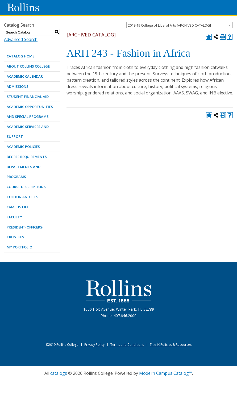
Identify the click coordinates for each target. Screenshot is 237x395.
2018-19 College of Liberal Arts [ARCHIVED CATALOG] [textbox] (169, 25)
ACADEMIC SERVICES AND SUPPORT (28, 131)
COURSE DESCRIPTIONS (26, 186)
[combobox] (179, 25)
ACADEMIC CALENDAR (25, 76)
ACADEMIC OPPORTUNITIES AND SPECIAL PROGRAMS (30, 111)
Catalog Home (20, 56)
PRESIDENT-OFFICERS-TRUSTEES (25, 232)
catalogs (58, 373)
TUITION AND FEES (22, 196)
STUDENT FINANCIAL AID (28, 96)
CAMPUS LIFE (18, 207)
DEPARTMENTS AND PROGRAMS (23, 171)
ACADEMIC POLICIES (23, 146)
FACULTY (14, 217)
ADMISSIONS (17, 86)
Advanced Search (21, 39)
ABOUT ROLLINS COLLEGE (28, 66)
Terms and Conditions (127, 344)
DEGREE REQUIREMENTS (27, 156)
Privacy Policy (94, 344)
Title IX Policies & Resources (171, 344)
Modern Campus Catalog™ (165, 373)
